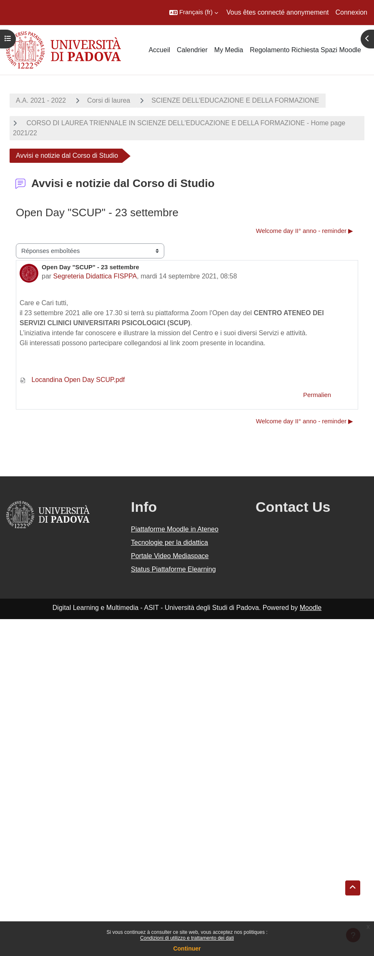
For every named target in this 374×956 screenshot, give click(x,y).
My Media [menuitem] (228, 49)
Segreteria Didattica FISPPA (95, 276)
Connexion (352, 12)
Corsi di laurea (108, 100)
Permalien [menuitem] (317, 395)
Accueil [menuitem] (159, 49)
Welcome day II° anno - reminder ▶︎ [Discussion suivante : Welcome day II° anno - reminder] (304, 231)
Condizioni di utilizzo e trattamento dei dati (187, 938)
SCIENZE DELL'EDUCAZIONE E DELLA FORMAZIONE (235, 100)
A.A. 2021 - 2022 (41, 100)
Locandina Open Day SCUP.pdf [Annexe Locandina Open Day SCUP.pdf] (72, 379)
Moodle (310, 607)
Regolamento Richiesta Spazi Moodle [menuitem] (305, 49)
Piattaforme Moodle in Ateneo (174, 529)
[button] (193, 12)
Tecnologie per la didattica (169, 542)
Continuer (187, 948)
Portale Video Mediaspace (170, 555)
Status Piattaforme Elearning (173, 569)
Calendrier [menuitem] (192, 49)
